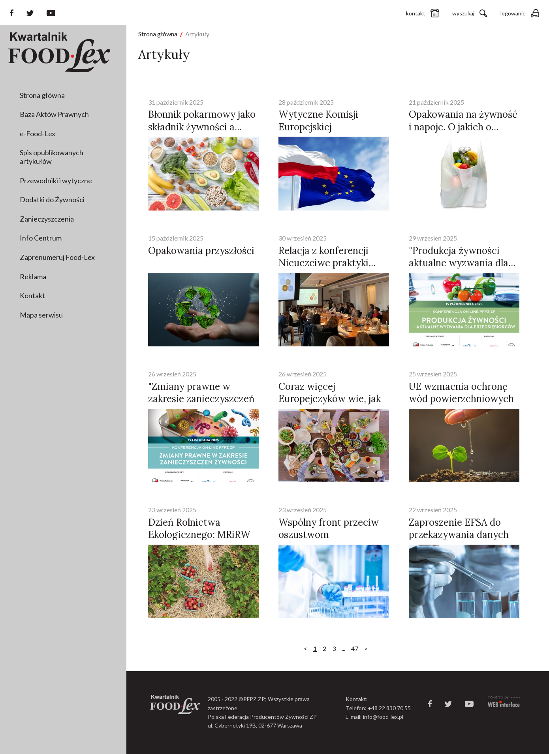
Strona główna (42, 95)
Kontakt (32, 295)
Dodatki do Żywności (52, 199)
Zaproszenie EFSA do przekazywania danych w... (459, 534)
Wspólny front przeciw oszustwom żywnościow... (328, 534)
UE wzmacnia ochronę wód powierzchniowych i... (461, 398)
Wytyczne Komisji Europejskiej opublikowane (318, 126)
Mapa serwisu (41, 314)
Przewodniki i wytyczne (56, 180)
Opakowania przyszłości (201, 250)
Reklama (33, 276)
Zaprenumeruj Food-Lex (57, 257)
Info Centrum (41, 237)
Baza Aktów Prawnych (54, 114)
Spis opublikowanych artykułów (51, 156)
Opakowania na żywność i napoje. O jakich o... (463, 120)
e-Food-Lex (37, 133)
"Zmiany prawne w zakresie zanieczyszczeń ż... (201, 398)
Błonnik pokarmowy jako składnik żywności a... (202, 120)
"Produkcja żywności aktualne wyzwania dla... (462, 256)
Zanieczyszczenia (47, 218)
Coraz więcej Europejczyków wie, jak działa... (329, 398)
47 (354, 648)
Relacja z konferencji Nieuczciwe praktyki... (327, 256)
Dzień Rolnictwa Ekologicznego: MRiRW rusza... (199, 534)
